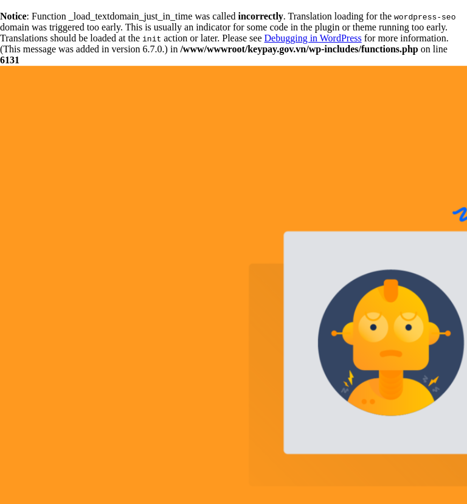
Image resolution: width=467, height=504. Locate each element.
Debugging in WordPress (313, 38)
